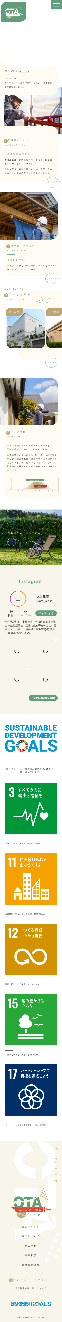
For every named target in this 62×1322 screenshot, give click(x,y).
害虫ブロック (31, 1226)
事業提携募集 (31, 1265)
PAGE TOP (56, 1170)
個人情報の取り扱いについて (31, 1288)
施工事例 (31, 1246)
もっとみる (52, 182)
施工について (31, 1236)
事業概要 (31, 1255)
